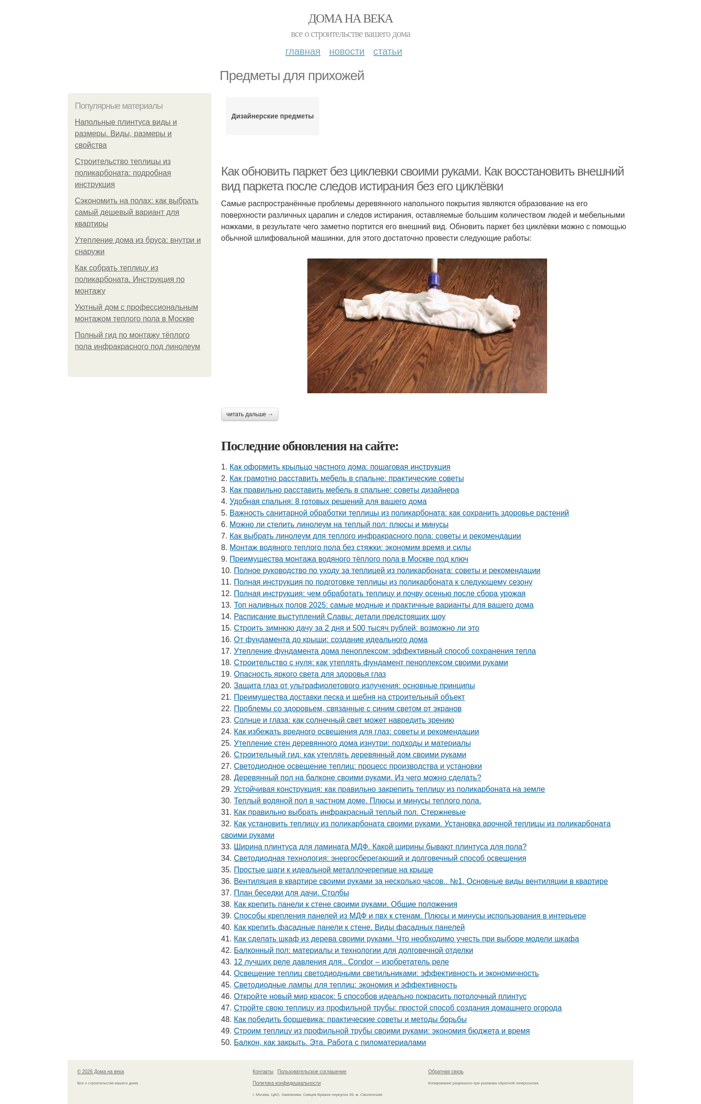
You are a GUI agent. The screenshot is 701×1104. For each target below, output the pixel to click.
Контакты (263, 1071)
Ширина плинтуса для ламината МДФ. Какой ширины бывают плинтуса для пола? (380, 847)
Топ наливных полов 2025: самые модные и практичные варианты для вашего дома (384, 605)
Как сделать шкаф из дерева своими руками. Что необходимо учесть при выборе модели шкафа (406, 939)
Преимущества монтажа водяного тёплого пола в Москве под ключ (349, 559)
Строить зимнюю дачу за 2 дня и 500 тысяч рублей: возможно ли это (356, 628)
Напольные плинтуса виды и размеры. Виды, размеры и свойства (126, 133)
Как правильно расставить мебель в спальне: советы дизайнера (344, 490)
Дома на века (350, 18)
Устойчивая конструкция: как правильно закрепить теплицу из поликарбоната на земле (389, 789)
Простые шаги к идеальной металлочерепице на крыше (333, 870)
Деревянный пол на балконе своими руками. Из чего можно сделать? (357, 778)
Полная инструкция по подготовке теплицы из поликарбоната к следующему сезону (383, 582)
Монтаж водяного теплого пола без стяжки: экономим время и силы (350, 547)
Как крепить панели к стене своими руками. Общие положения (345, 904)
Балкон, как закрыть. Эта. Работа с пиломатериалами (330, 1042)
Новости (346, 51)
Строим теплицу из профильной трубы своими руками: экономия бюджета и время (382, 1031)
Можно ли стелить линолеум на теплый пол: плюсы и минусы (339, 524)
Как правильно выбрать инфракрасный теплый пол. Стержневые (350, 812)
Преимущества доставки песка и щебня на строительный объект (349, 697)
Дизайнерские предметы (272, 116)
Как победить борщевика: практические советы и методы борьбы (350, 1019)
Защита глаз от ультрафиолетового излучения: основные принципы (354, 685)
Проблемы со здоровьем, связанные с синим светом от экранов (348, 709)
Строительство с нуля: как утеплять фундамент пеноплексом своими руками (371, 662)
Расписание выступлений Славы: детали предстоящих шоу (340, 616)
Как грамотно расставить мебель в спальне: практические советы (347, 478)
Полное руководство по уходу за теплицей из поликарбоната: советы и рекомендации (387, 570)
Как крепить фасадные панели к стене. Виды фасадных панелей (349, 927)
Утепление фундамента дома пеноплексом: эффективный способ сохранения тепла (385, 651)
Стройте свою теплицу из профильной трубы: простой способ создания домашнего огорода (398, 1008)
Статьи (387, 51)
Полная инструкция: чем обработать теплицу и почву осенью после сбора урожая (380, 593)
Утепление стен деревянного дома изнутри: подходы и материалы (352, 743)
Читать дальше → (249, 414)
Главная (302, 51)
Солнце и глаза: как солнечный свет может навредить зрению (344, 720)
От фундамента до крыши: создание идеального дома (331, 639)
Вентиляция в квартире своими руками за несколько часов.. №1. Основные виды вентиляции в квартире (421, 881)
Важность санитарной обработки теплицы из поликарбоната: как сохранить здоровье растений (399, 513)
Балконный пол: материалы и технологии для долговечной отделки (353, 950)
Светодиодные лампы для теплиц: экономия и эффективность (345, 985)
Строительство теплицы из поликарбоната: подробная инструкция (123, 172)
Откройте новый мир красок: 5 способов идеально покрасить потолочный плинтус (380, 996)
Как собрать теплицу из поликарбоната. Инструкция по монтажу (130, 279)
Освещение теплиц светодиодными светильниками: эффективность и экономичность (386, 973)
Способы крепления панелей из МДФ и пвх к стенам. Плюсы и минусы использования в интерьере (410, 916)
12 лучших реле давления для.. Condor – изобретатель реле (341, 962)
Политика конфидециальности (287, 1083)
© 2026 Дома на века (100, 1071)
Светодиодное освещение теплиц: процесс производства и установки (358, 766)
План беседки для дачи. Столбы (291, 893)
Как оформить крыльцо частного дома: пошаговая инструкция (340, 467)
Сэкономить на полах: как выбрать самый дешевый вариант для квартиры (137, 212)
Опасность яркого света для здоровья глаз (310, 674)
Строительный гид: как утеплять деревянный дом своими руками (350, 755)
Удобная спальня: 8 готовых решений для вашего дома (328, 501)
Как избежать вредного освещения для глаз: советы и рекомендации (356, 732)
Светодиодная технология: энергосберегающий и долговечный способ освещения (380, 858)
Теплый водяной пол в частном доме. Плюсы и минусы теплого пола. (357, 801)
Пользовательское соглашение (312, 1071)
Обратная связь (446, 1071)
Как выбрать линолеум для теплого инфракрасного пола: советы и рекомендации (375, 536)
